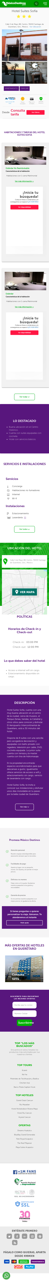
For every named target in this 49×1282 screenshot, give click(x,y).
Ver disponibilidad (24, 207)
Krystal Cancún (25, 1117)
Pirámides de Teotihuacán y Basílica (24, 1079)
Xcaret (24, 1070)
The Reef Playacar (24, 1143)
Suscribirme (25, 1022)
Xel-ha (24, 1074)
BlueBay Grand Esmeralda (24, 1135)
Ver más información (24, 181)
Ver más (24, 807)
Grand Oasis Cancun (24, 1100)
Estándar (9, 294)
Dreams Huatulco (24, 1130)
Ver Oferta (35, 112)
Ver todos (24, 529)
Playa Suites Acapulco (24, 1147)
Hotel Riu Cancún (24, 1113)
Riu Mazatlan (24, 1105)
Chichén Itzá (24, 1083)
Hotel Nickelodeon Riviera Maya (24, 1109)
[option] (24, 220)
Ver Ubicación (35, 27)
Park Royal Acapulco (24, 1139)
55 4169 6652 (33, 202)
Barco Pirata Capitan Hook (24, 1087)
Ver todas (24, 397)
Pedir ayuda (24, 923)
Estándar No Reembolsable (17, 168)
